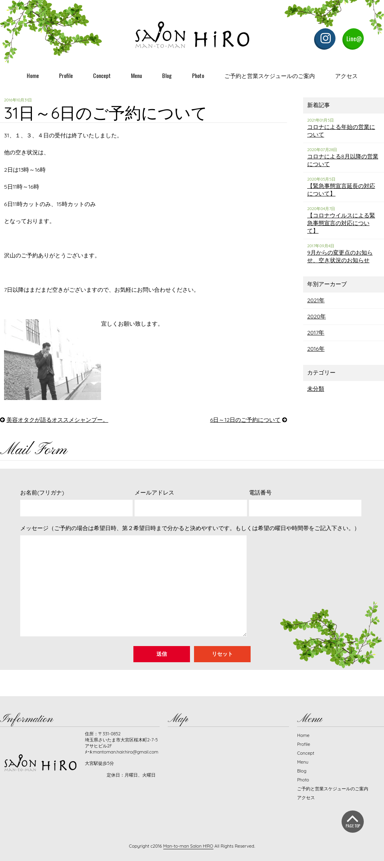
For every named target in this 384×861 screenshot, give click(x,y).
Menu (136, 75)
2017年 (315, 332)
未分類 (315, 388)
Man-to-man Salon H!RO (188, 846)
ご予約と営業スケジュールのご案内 (269, 75)
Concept (102, 75)
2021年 (316, 300)
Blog (167, 75)
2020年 (316, 316)
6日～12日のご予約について (245, 419)
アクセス (346, 75)
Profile (66, 75)
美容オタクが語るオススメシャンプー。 (57, 419)
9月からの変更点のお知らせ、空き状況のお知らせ (340, 256)
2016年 (316, 348)
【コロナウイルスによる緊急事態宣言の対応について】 (341, 223)
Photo (198, 75)
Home (33, 75)
